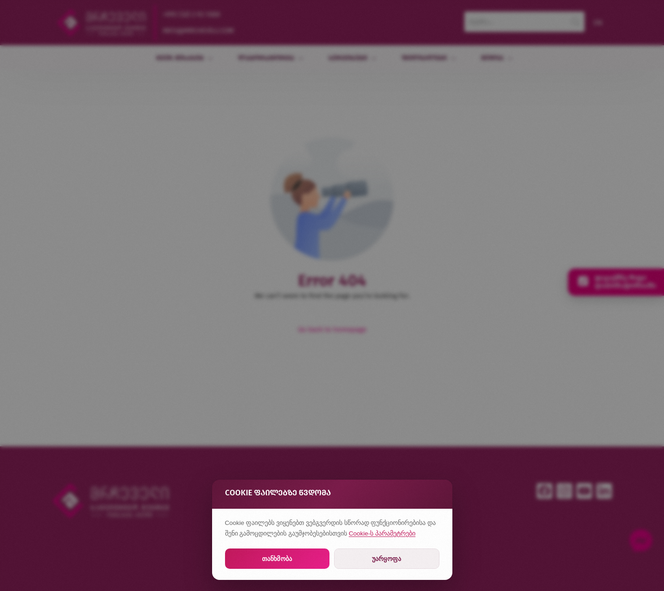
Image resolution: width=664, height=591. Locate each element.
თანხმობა (277, 558)
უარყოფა (386, 558)
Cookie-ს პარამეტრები (382, 533)
